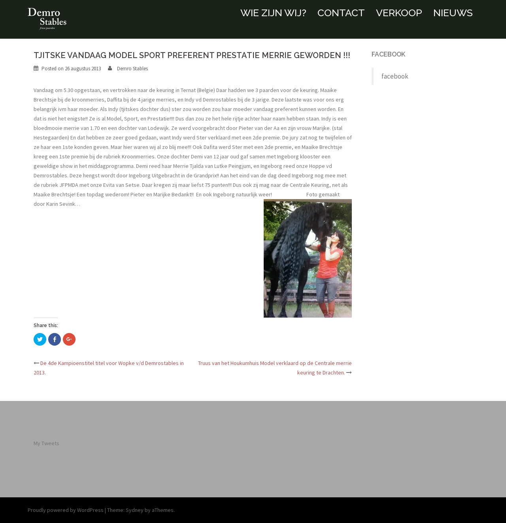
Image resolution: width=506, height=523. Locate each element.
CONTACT (341, 12)
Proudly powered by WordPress (66, 510)
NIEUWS (453, 12)
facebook (388, 54)
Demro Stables (132, 68)
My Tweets (46, 443)
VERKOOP (399, 12)
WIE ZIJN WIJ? (273, 12)
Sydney (134, 510)
